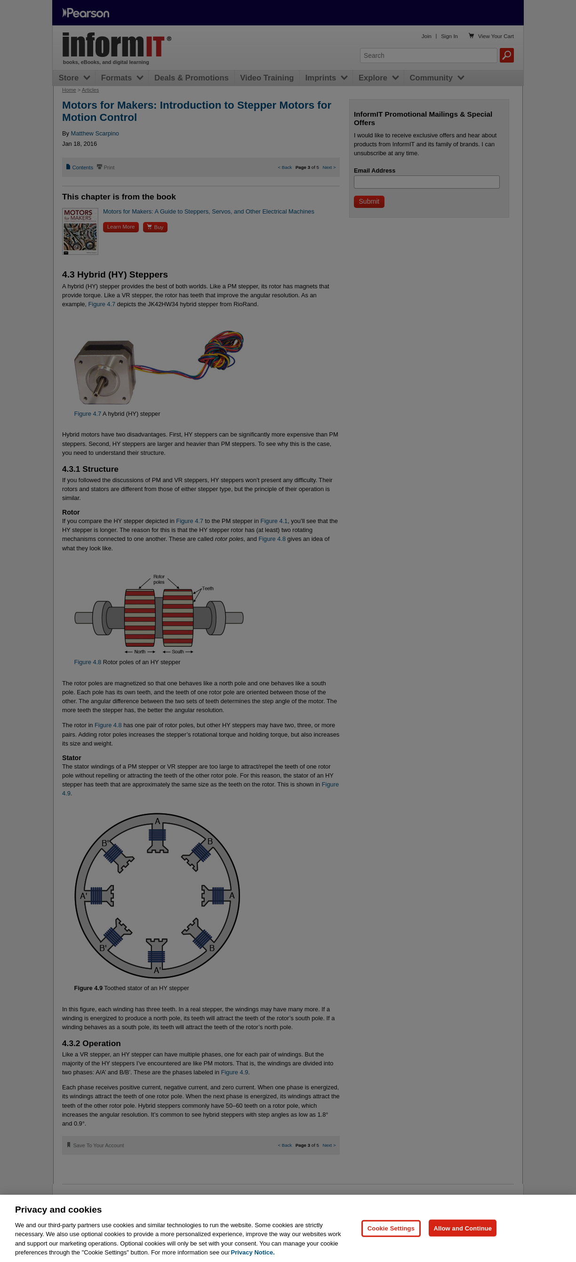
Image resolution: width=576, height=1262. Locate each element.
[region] (288, 1228)
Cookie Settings (391, 1227)
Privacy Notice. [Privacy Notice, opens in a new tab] (253, 1252)
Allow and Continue (462, 1227)
